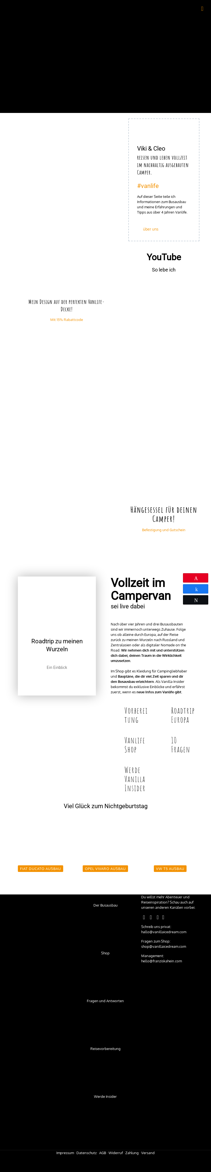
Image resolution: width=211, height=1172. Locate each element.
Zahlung (132, 1153)
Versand (148, 1153)
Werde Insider (105, 1096)
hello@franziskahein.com (161, 961)
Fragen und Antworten (105, 1001)
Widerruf (116, 1153)
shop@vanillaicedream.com (163, 946)
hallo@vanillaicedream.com (163, 932)
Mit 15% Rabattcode (66, 319)
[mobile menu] (202, 8)
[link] (66, 153)
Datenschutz (86, 1153)
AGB (102, 1153)
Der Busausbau (105, 905)
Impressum (65, 1153)
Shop (105, 953)
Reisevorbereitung (105, 1048)
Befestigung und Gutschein (163, 530)
